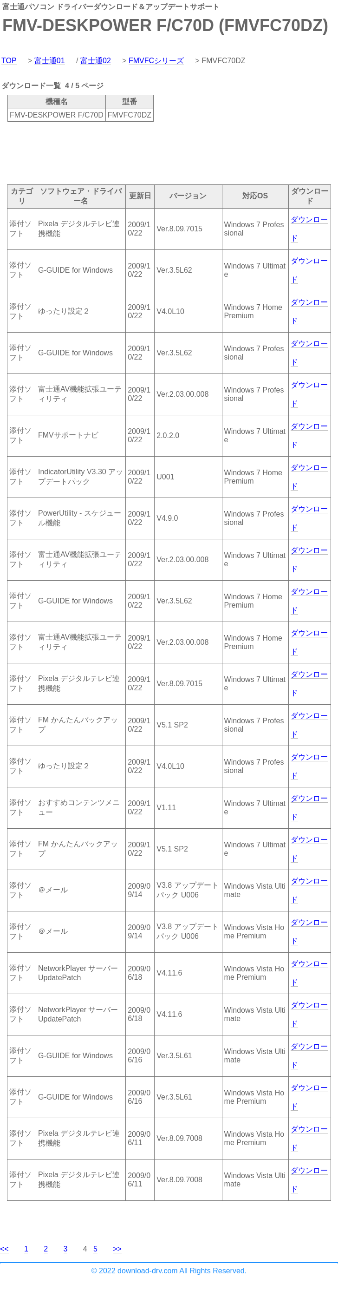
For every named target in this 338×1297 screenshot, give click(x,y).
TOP (9, 61)
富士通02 (95, 61)
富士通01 (49, 61)
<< (4, 1249)
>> (117, 1249)
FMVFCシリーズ (156, 61)
